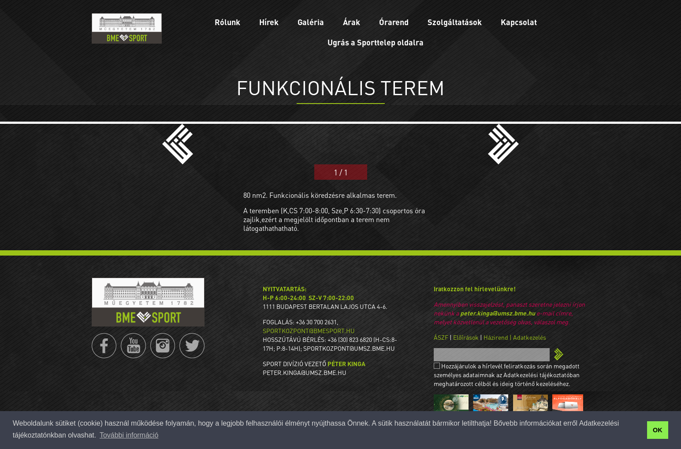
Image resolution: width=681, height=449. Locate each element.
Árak (351, 22)
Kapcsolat (519, 22)
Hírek (269, 22)
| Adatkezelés (528, 337)
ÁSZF (441, 337)
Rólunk (227, 22)
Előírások (466, 337)
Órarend (394, 22)
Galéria (311, 22)
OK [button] (657, 430)
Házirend (496, 337)
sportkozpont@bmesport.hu (309, 330)
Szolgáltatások (455, 22)
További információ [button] (129, 435)
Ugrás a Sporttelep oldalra (375, 42)
